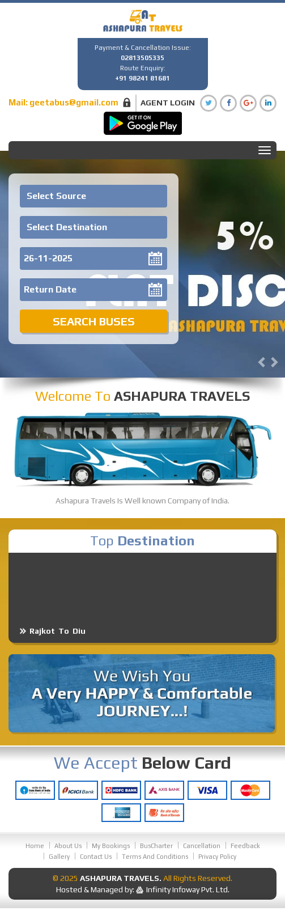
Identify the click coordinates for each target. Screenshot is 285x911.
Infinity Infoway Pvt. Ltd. (187, 889)
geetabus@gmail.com (73, 102)
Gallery (59, 856)
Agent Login (168, 102)
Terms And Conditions (155, 856)
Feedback (245, 845)
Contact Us (96, 856)
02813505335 (142, 58)
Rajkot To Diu (57, 635)
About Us (68, 845)
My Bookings (111, 845)
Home (34, 845)
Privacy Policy (217, 856)
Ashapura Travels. (120, 878)
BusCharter (156, 845)
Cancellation (201, 845)
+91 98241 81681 (142, 78)
